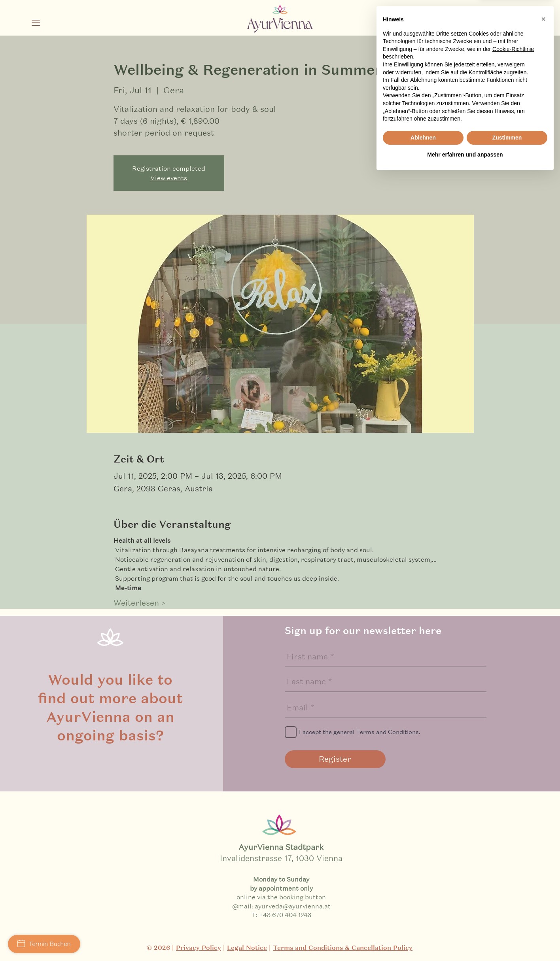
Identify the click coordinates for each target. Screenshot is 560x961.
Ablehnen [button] (423, 922)
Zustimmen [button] (507, 922)
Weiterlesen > (139, 603)
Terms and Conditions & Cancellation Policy (342, 948)
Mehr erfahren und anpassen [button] (465, 939)
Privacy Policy (198, 948)
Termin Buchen (44, 944)
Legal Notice (247, 948)
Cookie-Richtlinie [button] (513, 834)
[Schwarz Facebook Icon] (494, 26)
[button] (36, 23)
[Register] (335, 759)
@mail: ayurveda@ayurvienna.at (281, 906)
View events (168, 178)
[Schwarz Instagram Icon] (474, 26)
